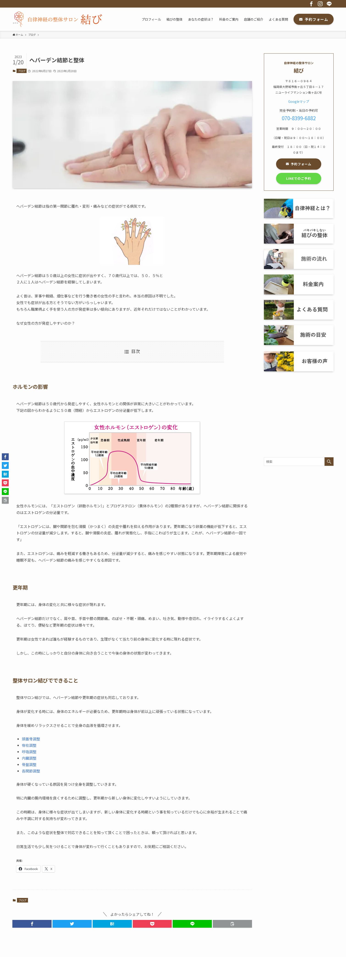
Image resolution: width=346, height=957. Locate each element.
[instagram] (320, 4)
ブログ (21, 71)
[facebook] (311, 4)
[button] (32, 924)
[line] (329, 4)
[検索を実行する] (329, 461)
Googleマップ (298, 101)
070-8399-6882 (299, 118)
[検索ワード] (299, 461)
